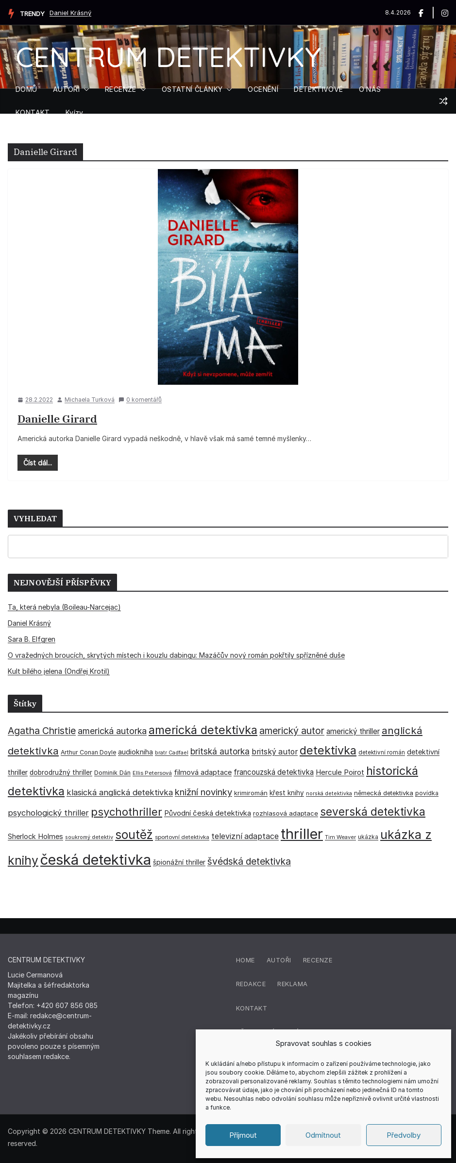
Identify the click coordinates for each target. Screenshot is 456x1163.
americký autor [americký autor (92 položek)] (291, 730)
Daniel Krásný (70, 13)
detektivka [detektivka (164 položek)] (328, 750)
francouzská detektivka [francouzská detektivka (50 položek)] (274, 772)
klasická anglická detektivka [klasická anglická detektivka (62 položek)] (120, 792)
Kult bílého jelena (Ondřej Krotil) (59, 671)
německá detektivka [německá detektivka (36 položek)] (383, 793)
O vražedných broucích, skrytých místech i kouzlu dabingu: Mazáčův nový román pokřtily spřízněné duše (176, 655)
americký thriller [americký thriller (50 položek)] (353, 731)
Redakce (251, 984)
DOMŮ (26, 89)
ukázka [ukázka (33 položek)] (368, 836)
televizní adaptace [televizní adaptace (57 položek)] (245, 836)
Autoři (279, 960)
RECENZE (120, 89)
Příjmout (243, 1135)
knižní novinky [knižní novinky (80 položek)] (203, 792)
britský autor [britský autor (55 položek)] (275, 751)
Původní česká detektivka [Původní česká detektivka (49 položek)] (207, 813)
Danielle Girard (57, 418)
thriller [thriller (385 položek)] (302, 833)
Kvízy (75, 112)
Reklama (292, 984)
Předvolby (404, 1135)
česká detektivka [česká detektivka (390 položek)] (95, 859)
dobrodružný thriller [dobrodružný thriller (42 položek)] (61, 772)
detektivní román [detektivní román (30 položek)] (381, 752)
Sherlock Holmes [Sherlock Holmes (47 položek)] (35, 836)
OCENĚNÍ (263, 89)
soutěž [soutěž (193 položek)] (134, 834)
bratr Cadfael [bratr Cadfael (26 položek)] (171, 753)
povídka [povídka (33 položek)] (427, 793)
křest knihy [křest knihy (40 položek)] (287, 793)
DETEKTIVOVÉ (318, 89)
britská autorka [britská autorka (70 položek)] (220, 751)
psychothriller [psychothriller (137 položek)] (126, 811)
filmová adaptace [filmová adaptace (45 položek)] (203, 772)
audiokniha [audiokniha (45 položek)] (135, 752)
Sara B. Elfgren (31, 639)
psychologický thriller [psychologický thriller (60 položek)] (48, 813)
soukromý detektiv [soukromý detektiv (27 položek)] (89, 837)
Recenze (318, 960)
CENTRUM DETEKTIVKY (168, 56)
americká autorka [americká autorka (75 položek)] (112, 731)
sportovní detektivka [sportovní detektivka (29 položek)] (182, 837)
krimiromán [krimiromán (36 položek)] (251, 793)
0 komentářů (140, 399)
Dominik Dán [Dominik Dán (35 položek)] (112, 772)
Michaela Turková (90, 399)
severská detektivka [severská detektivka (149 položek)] (372, 811)
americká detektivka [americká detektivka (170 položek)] (203, 730)
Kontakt (252, 1008)
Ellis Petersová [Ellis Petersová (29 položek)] (152, 773)
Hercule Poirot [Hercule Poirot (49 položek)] (340, 772)
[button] (84, 89)
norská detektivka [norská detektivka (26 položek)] (329, 793)
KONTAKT (33, 112)
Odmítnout (323, 1135)
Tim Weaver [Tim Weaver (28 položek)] (340, 837)
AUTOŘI (66, 89)
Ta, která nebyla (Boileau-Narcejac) (64, 607)
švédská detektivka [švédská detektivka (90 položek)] (249, 861)
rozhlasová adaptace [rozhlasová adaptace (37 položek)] (285, 813)
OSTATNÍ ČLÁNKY (192, 89)
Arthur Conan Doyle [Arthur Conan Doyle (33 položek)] (88, 752)
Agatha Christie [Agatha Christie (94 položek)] (42, 730)
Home (245, 960)
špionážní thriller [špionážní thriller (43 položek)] (179, 862)
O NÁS (370, 89)
